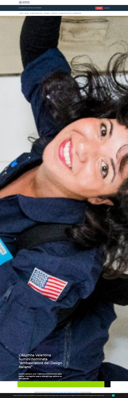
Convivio (54, 13)
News (27, 13)
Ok (113, 395)
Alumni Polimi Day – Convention (70, 13)
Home (21, 13)
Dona (99, 8)
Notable (47, 13)
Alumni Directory (36, 13)
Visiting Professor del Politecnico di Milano (66, 392)
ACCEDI (106, 8)
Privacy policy (107, 395)
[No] (126, 395)
